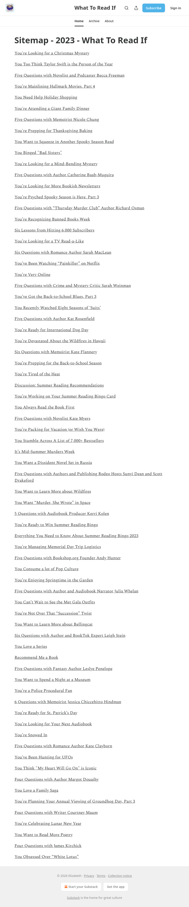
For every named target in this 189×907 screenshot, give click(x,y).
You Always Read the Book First (45, 407)
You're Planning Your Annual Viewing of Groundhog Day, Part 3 (75, 801)
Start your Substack (81, 886)
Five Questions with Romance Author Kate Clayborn (63, 746)
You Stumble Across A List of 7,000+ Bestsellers (59, 441)
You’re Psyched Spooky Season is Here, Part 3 (57, 197)
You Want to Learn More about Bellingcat (54, 624)
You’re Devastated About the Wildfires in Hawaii (60, 341)
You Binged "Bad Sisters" (38, 153)
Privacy (89, 876)
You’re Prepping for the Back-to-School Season (58, 363)
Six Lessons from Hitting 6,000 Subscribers (54, 230)
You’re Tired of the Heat (37, 374)
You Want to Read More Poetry (44, 835)
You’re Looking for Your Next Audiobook (53, 724)
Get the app (116, 887)
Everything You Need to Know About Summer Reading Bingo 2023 (76, 536)
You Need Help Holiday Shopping (46, 97)
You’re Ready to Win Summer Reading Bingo (56, 525)
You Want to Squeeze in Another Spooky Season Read (64, 142)
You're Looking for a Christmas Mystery (52, 53)
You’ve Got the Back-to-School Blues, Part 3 (55, 296)
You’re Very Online (32, 275)
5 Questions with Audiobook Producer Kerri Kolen (62, 514)
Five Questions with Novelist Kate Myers (52, 418)
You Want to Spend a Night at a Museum (52, 680)
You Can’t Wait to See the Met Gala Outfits (55, 602)
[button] (79, 21)
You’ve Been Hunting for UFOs (44, 757)
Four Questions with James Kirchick (48, 846)
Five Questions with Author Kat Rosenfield (55, 319)
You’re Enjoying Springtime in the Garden (54, 580)
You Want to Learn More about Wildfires (53, 491)
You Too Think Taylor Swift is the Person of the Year (64, 64)
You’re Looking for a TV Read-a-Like (49, 241)
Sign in (175, 8)
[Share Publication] (136, 8)
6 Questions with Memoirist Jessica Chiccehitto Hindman (68, 702)
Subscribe (153, 8)
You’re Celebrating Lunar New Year (48, 823)
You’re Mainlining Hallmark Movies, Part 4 (55, 86)
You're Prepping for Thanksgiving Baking (53, 131)
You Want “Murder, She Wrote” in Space (52, 503)
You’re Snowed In (31, 735)
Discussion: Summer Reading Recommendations (59, 385)
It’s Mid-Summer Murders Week (45, 452)
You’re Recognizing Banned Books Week (52, 219)
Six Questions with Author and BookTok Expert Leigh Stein (70, 635)
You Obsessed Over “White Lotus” (47, 857)
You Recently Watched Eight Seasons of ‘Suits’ (58, 308)
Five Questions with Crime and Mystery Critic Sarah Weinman (73, 285)
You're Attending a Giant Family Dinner (52, 108)
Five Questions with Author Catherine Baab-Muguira (64, 175)
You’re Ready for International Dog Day (51, 330)
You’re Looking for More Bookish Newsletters (57, 186)
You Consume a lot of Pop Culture (47, 569)
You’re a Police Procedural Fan (43, 691)
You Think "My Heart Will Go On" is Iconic (56, 768)
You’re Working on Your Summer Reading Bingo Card (65, 396)
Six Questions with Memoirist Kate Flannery (56, 352)
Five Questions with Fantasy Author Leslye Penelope (63, 669)
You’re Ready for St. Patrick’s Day (46, 713)
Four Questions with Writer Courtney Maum (56, 812)
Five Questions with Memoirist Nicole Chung (57, 119)
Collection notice (120, 876)
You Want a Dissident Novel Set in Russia (53, 463)
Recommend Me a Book (36, 657)
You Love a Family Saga (36, 790)
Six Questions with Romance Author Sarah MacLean (63, 252)
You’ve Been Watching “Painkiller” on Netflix (57, 263)
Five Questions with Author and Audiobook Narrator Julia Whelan (76, 591)
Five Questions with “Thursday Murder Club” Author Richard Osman (79, 208)
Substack (73, 898)
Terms (101, 876)
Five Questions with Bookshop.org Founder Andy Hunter (68, 558)
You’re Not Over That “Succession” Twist (53, 613)
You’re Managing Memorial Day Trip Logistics (58, 547)
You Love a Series (31, 646)
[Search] (126, 8)
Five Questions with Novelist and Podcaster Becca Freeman (70, 75)
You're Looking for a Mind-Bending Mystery (56, 164)
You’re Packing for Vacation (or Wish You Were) (60, 429)
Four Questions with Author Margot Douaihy (57, 779)
